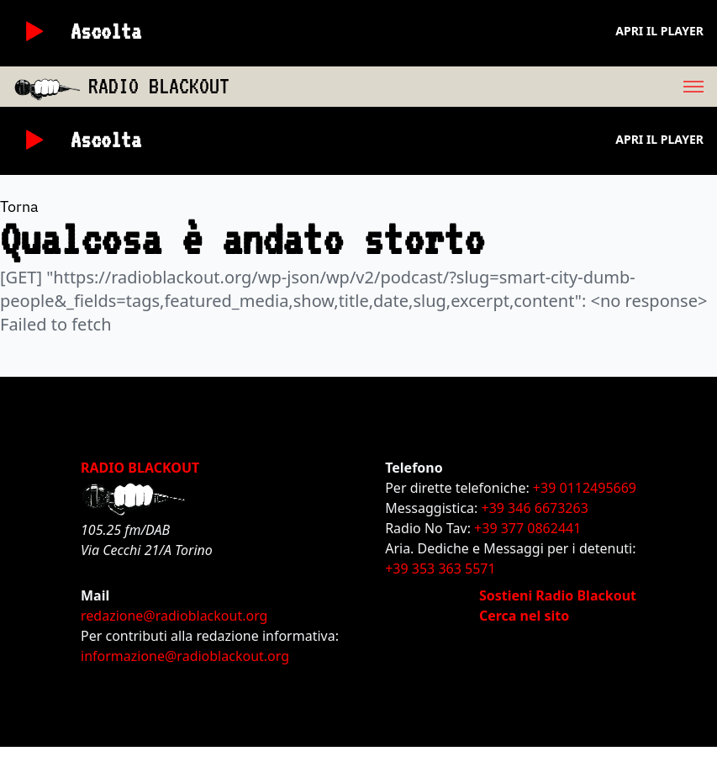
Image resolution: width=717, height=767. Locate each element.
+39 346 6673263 (535, 508)
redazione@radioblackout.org (174, 615)
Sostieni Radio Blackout (557, 595)
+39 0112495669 (584, 488)
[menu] (473, 86)
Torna (19, 206)
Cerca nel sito (524, 615)
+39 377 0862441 (527, 528)
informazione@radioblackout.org (185, 656)
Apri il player (659, 31)
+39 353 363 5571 (440, 568)
